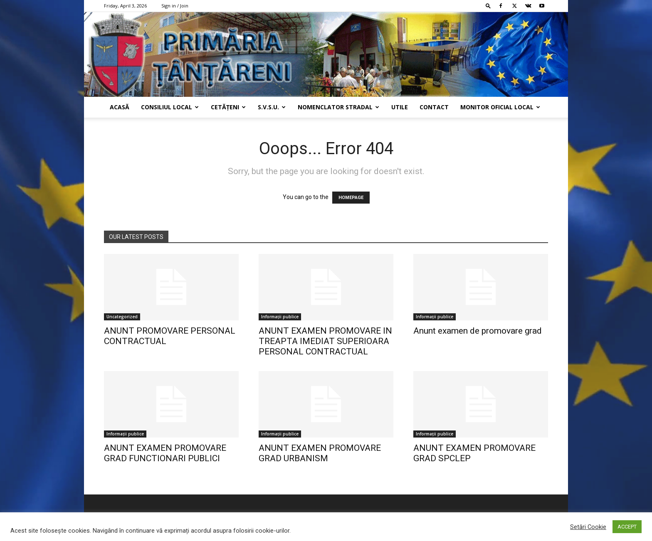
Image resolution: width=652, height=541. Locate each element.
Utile (399, 107)
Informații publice (280, 317)
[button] (488, 5)
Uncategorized (122, 317)
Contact (434, 107)
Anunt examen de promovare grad (477, 331)
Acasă (119, 107)
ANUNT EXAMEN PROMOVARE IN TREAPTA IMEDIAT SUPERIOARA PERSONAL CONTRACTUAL (325, 341)
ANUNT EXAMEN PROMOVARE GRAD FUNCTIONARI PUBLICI (165, 453)
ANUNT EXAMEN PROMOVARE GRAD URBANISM (320, 453)
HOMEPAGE (350, 197)
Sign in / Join (174, 5)
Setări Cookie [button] (588, 527)
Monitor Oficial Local (500, 107)
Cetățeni (228, 107)
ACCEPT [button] (627, 527)
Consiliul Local (170, 107)
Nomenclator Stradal (338, 107)
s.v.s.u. (272, 107)
